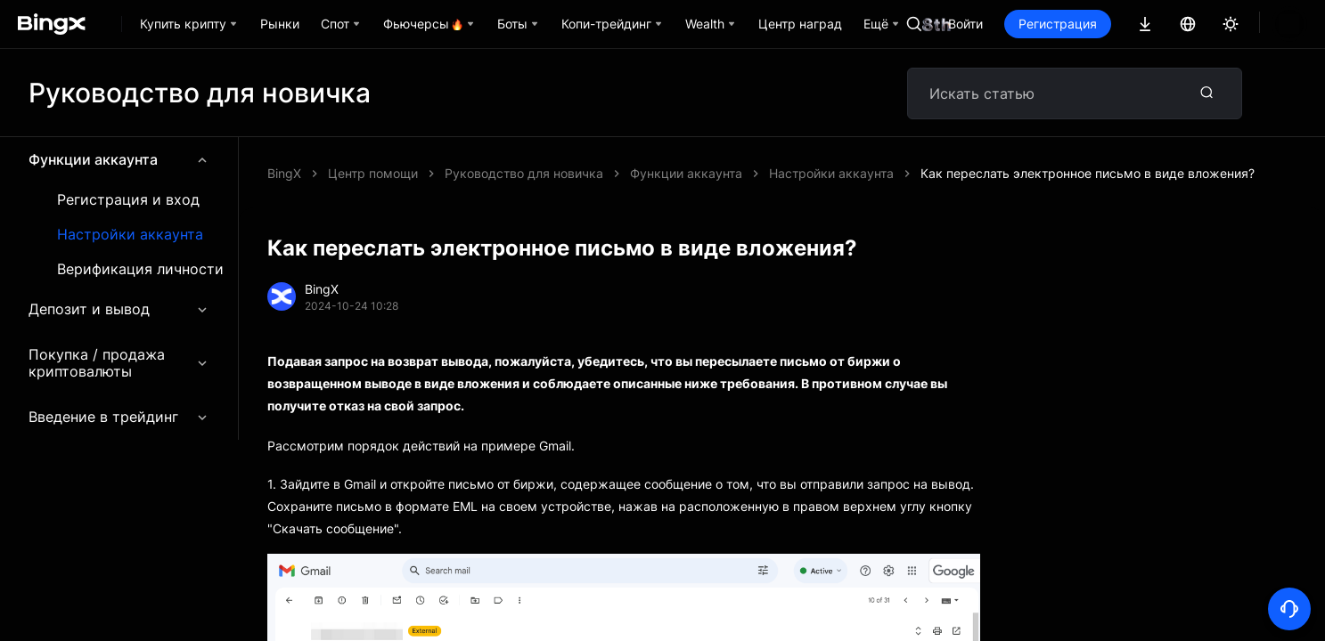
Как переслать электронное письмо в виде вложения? (612, 173)
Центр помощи (373, 173)
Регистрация (1118, 23)
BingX (284, 173)
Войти (1026, 23)
